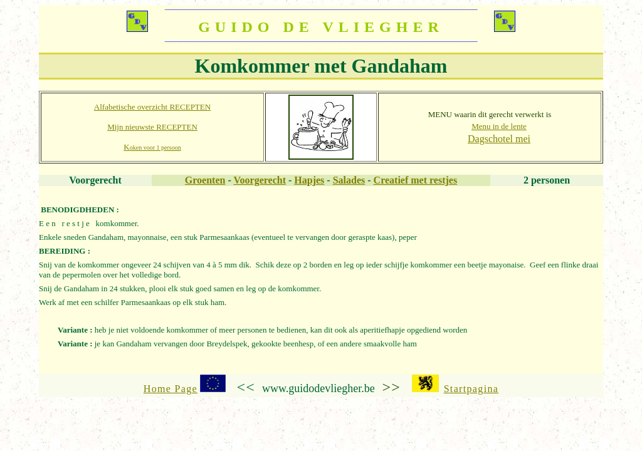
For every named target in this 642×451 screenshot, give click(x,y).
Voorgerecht (259, 180)
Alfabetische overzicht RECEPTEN (152, 106)
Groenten (205, 180)
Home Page (170, 388)
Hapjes (309, 180)
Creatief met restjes (416, 180)
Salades (349, 180)
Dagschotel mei (499, 138)
